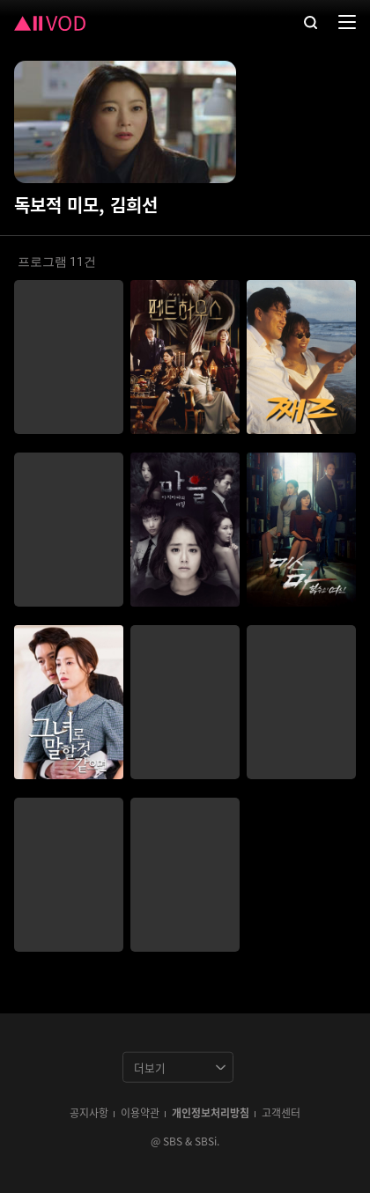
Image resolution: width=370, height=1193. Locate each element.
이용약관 (140, 1112)
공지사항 (89, 1112)
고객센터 (281, 1112)
